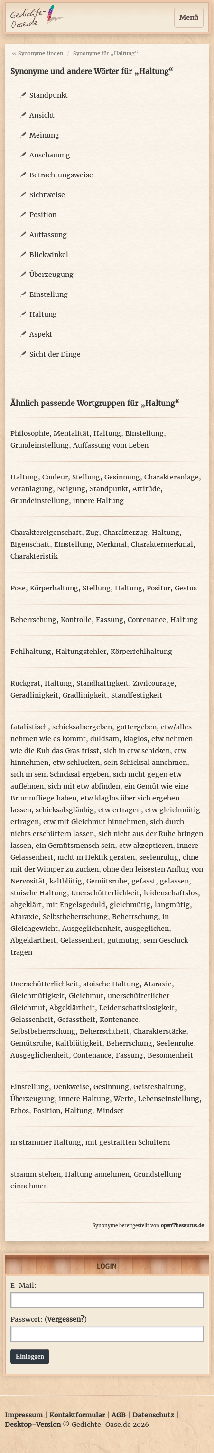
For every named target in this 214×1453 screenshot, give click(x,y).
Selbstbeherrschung (75, 916)
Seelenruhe (175, 1043)
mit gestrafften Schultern (127, 1142)
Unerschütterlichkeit (105, 893)
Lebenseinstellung (168, 1098)
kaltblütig (65, 881)
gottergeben (136, 727)
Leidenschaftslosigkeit (137, 1007)
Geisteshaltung (158, 1087)
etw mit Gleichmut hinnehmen (94, 822)
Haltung (43, 314)
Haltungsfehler (81, 651)
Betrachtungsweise (61, 175)
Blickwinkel (48, 254)
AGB (119, 1415)
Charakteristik (33, 556)
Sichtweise (47, 195)
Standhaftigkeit (102, 683)
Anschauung (49, 155)
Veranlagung (31, 489)
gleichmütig (130, 905)
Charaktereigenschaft (46, 532)
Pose (18, 588)
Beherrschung (33, 620)
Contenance (147, 620)
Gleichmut (86, 996)
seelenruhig (158, 857)
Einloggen (30, 1356)
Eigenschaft (30, 544)
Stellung (86, 477)
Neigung (71, 489)
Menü (188, 17)
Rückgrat (25, 683)
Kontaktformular (77, 1415)
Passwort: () (48, 1319)
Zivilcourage (153, 683)
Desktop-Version (33, 1424)
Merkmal (112, 544)
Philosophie (29, 433)
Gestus (186, 588)
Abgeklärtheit (33, 940)
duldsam (104, 739)
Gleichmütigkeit (37, 996)
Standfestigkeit (136, 695)
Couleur (55, 477)
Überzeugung (51, 274)
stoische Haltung (38, 893)
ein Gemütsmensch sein (75, 845)
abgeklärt (26, 905)
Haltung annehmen (97, 1174)
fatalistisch (29, 727)
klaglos (135, 739)
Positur (158, 588)
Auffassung (48, 234)
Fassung (109, 620)
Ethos (19, 1110)
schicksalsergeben (82, 727)
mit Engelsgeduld (75, 905)
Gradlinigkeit (85, 695)
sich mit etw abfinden (84, 786)
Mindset (110, 1110)
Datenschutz (153, 1415)
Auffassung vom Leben (111, 445)
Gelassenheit (81, 940)
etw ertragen (119, 810)
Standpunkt (48, 95)
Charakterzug (125, 532)
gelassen (174, 881)
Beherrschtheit (104, 1031)
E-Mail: (23, 1285)
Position (42, 215)
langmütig (172, 905)
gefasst (143, 881)
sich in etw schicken (136, 750)
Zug (92, 532)
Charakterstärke (159, 1031)
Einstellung (48, 294)
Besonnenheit (170, 1055)
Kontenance (119, 1019)
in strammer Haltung (45, 1142)
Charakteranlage (171, 477)
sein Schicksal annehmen (145, 762)
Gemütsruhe (106, 881)
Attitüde (146, 489)
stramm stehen (35, 1174)
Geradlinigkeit (34, 695)
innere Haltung (98, 501)
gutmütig (123, 940)
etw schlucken (76, 762)
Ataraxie (24, 916)
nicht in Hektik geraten (96, 857)
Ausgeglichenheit (91, 928)
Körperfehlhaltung (141, 651)
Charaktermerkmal (162, 544)
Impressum (24, 1415)
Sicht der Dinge (55, 354)
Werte (124, 1098)
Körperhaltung (54, 588)
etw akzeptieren (146, 845)
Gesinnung (122, 477)
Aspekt (40, 334)
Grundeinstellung (39, 445)
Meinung (44, 135)
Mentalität (71, 433)
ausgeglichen (147, 928)
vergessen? (65, 1319)
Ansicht (42, 115)
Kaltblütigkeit (79, 1043)
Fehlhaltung (30, 651)
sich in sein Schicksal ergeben (59, 774)
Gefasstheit (76, 1019)
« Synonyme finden (37, 53)
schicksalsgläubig (65, 810)
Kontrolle (76, 620)
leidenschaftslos (171, 893)
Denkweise (71, 1087)
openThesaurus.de (182, 1226)
